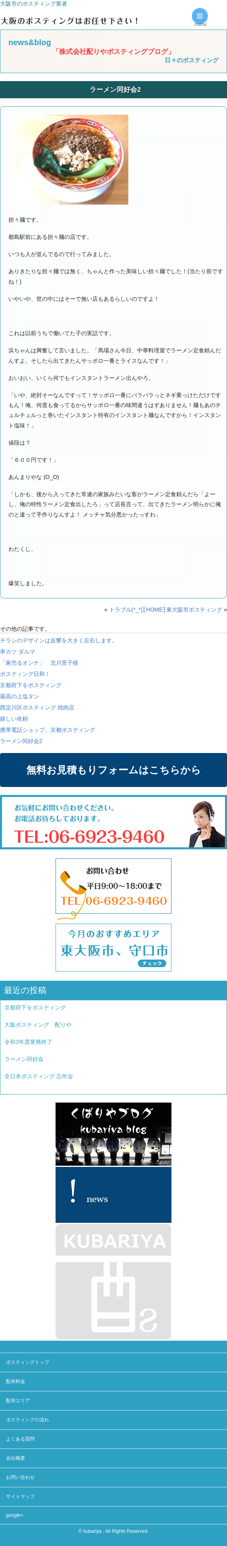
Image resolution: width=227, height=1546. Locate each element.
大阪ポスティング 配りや (38, 1024)
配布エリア (18, 1400)
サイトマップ (20, 1496)
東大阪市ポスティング (194, 609)
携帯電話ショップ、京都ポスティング (47, 730)
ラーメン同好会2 (21, 741)
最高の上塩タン (19, 696)
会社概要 (15, 1458)
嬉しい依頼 (14, 718)
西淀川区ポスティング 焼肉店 (37, 707)
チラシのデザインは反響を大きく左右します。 (58, 640)
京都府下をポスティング (31, 685)
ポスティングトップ (27, 1362)
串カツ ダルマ (17, 651)
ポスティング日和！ (25, 674)
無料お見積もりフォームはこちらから (113, 769)
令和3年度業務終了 (28, 1042)
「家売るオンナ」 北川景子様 (39, 663)
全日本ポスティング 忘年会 (38, 1076)
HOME (154, 609)
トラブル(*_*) (126, 609)
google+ (14, 1515)
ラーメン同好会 (24, 1059)
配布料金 (15, 1381)
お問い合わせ (20, 1477)
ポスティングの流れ (27, 1420)
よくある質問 (20, 1439)
